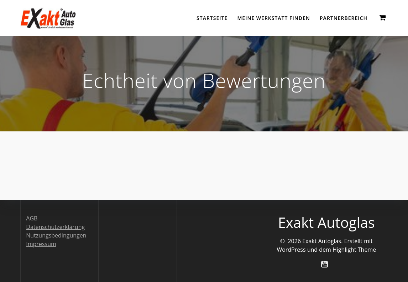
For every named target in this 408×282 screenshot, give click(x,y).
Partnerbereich (343, 18)
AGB (31, 218)
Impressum (41, 244)
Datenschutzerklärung (55, 227)
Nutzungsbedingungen (56, 235)
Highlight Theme (354, 250)
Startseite (212, 18)
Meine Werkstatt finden (273, 18)
